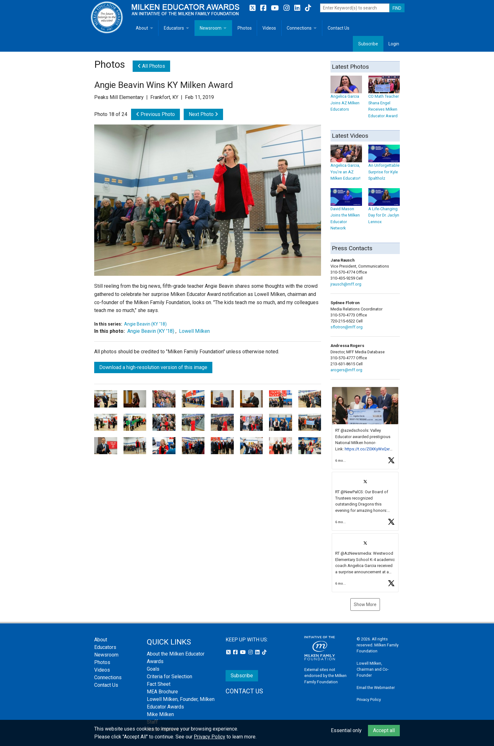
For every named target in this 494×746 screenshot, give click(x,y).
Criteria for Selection (169, 676)
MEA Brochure (162, 692)
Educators (174, 28)
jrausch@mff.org (345, 284)
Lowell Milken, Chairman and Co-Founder (373, 669)
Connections (299, 28)
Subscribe (368, 43)
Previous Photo (155, 114)
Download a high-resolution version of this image (153, 367)
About (142, 28)
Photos (245, 28)
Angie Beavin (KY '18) (145, 324)
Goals (153, 669)
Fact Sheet (158, 684)
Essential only (346, 730)
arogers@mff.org (346, 369)
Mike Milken (160, 714)
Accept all (384, 730)
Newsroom (210, 28)
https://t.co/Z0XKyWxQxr (367, 449)
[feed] (365, 489)
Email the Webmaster (376, 687)
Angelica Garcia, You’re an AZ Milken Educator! (346, 166)
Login (393, 43)
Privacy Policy (369, 699)
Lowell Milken (194, 331)
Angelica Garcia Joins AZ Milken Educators (346, 97)
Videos (269, 28)
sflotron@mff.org (346, 327)
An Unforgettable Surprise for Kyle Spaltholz (384, 166)
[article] (365, 428)
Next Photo (203, 114)
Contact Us (338, 28)
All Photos (151, 66)
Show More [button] (365, 604)
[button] (365, 428)
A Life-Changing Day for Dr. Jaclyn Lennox (384, 209)
